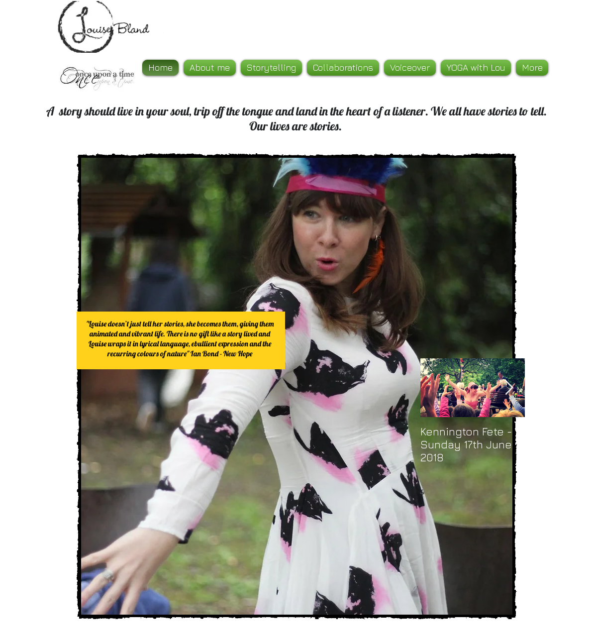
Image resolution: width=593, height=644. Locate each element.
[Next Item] (508, 388)
